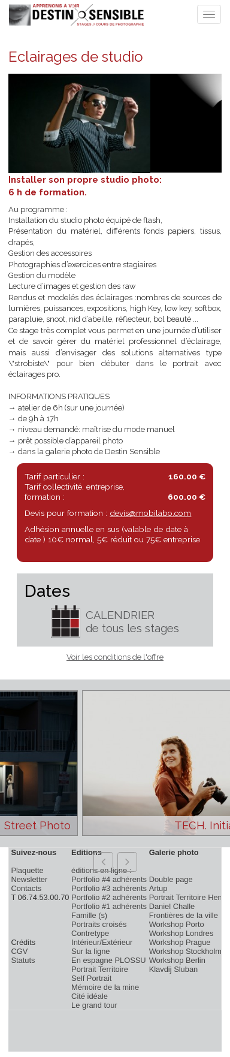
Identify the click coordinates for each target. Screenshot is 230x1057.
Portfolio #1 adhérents (109, 906)
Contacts (26, 888)
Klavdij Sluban (173, 969)
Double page (171, 879)
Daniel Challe (172, 906)
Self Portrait (91, 978)
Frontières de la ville (183, 915)
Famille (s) (89, 915)
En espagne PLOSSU (108, 960)
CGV (19, 951)
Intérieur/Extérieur (101, 942)
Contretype (90, 933)
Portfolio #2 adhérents (109, 897)
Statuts (23, 960)
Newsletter (29, 879)
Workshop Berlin (177, 960)
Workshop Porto (176, 924)
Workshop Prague (180, 942)
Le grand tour (94, 1005)
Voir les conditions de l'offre (115, 657)
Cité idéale (89, 996)
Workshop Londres (181, 933)
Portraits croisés (98, 924)
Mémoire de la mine (105, 987)
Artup (158, 888)
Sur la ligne (90, 951)
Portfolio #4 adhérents (109, 879)
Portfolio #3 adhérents (109, 888)
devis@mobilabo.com (150, 513)
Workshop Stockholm (185, 951)
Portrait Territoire (99, 969)
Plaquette (27, 870)
